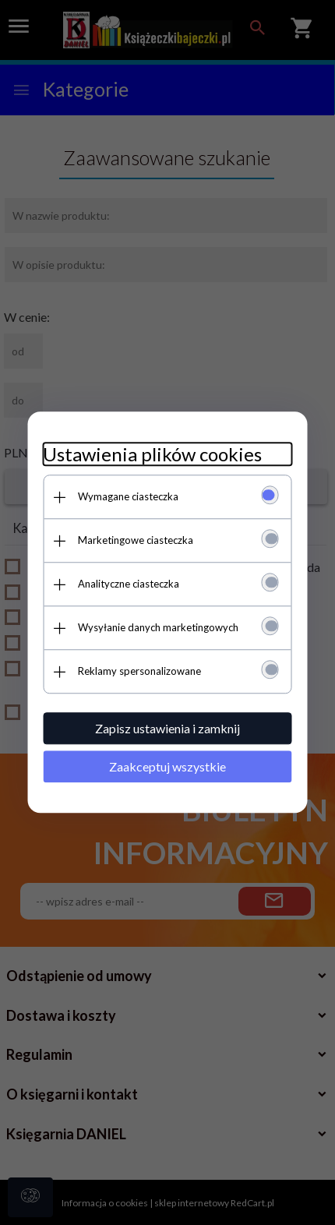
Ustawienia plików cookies (152, 454)
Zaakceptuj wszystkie (167, 766)
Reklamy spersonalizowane (139, 671)
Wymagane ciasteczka (128, 496)
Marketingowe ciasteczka (135, 540)
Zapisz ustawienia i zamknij (167, 728)
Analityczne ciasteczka (128, 583)
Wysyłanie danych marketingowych (158, 627)
